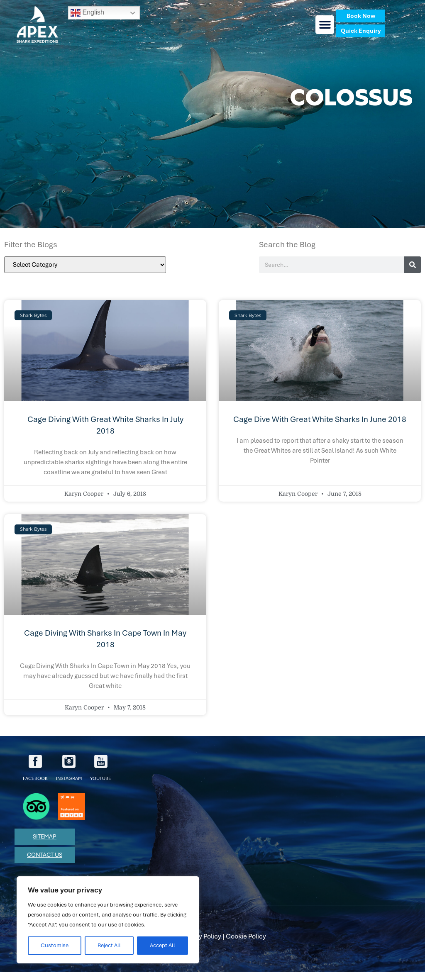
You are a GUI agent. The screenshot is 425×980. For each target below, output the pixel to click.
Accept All (162, 945)
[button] (324, 24)
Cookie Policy (246, 936)
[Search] (412, 264)
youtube (100, 768)
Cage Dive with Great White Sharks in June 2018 (319, 419)
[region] (108, 919)
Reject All (109, 945)
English (87, 13)
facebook (35, 768)
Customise (54, 945)
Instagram (69, 768)
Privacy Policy (200, 936)
